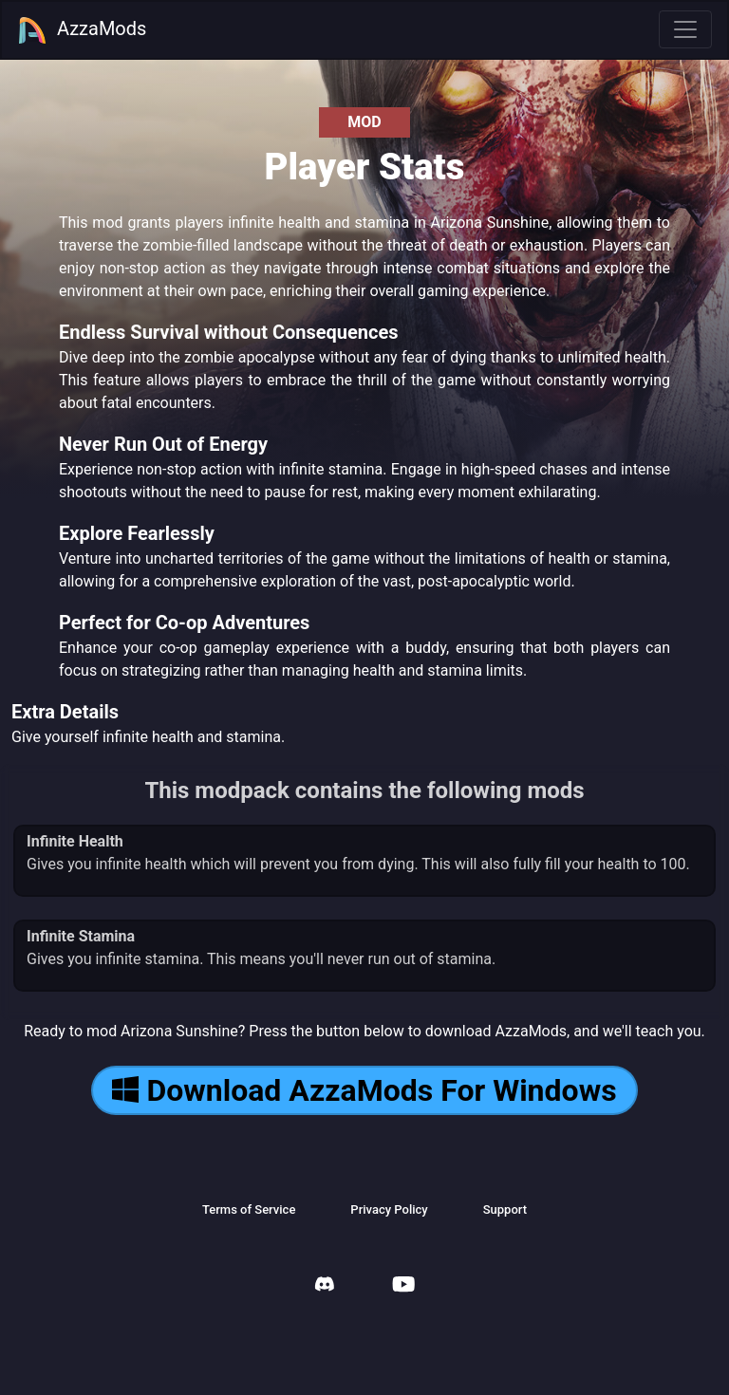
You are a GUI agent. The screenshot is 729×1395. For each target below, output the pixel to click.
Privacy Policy (388, 1209)
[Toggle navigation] (685, 29)
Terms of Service (248, 1209)
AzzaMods (81, 30)
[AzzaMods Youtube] (403, 1286)
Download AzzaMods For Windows (364, 1090)
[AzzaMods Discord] (324, 1286)
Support (505, 1209)
